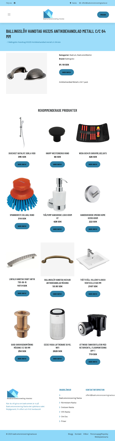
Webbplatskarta (101, 437)
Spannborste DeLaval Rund (22, 215)
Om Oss (64, 416)
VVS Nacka (65, 412)
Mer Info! (66, 72)
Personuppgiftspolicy (99, 434)
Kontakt (78, 434)
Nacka (74, 3)
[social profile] (14, 3)
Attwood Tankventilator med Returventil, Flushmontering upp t (92, 347)
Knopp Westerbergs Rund (57, 153)
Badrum (73, 55)
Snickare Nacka (67, 407)
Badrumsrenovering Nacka (70, 398)
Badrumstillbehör (84, 55)
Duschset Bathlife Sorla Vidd (22, 153)
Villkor (86, 434)
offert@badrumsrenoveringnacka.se (93, 3)
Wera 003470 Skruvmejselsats (93, 153)
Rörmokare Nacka (68, 402)
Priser (103, 15)
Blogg (70, 434)
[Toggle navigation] (9, 14)
